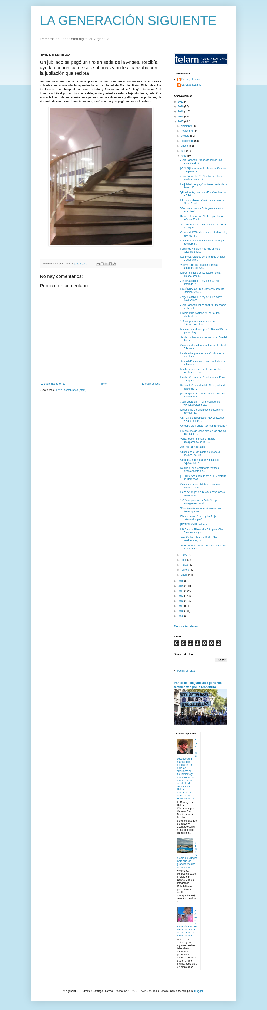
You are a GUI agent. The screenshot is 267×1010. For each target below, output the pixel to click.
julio (183, 150)
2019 (181, 111)
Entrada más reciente (53, 383)
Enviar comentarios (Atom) (71, 390)
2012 (181, 601)
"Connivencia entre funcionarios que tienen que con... (200, 510)
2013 (181, 595)
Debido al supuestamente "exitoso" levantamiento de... (200, 469)
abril (183, 559)
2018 (181, 116)
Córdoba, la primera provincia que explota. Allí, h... (199, 461)
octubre (185, 135)
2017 (181, 121)
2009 (181, 615)
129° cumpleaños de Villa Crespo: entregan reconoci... (199, 502)
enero (184, 574)
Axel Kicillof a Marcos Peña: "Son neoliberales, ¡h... (199, 539)
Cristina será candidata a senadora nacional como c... (200, 486)
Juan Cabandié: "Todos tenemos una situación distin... (201, 162)
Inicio (104, 383)
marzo (185, 564)
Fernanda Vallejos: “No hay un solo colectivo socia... (200, 250)
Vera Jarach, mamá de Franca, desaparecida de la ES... (197, 440)
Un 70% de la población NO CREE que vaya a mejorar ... (202, 419)
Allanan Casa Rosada (192, 446)
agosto (185, 145)
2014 (181, 591)
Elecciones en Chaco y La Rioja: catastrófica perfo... (198, 518)
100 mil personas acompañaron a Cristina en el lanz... (199, 323)
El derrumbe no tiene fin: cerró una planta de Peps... (200, 315)
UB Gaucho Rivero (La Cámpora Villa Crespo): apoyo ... (201, 531)
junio (184, 155)
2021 (181, 101)
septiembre (187, 140)
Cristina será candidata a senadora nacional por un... (200, 454)
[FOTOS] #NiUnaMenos (193, 524)
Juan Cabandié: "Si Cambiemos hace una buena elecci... (201, 178)
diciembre (187, 125)
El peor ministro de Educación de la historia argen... (200, 274)
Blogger (198, 991)
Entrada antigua (151, 383)
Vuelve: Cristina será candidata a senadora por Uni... (199, 266)
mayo (184, 554)
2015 (181, 586)
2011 (181, 605)
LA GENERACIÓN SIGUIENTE (128, 20)
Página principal (186, 670)
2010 (181, 611)
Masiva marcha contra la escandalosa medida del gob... (201, 371)
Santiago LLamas (191, 79)
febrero (185, 569)
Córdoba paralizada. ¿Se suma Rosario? (203, 425)
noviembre (187, 130)
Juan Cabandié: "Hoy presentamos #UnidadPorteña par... (200, 403)
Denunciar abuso (186, 626)
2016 (181, 580)
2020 (181, 106)
